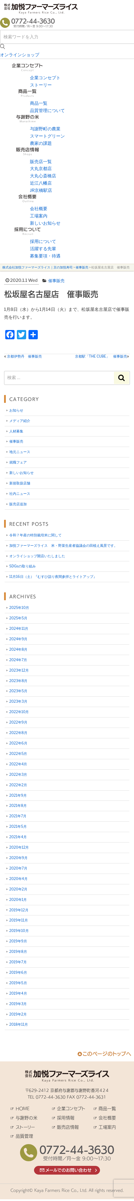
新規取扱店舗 (19, 483)
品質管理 (24, 1136)
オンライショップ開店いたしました (37, 556)
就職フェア (18, 462)
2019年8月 (18, 951)
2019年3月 (18, 1004)
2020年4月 (18, 879)
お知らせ (16, 410)
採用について (43, 241)
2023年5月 (18, 691)
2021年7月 (17, 816)
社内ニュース (19, 493)
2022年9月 (18, 722)
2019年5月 (18, 983)
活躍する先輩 (43, 248)
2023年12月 (19, 670)
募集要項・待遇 (45, 256)
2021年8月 (18, 805)
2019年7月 (18, 962)
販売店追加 (18, 504)
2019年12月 (18, 910)
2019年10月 (19, 930)
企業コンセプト (45, 77)
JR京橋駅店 (41, 190)
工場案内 (38, 216)
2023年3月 (18, 701)
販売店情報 (68, 1127)
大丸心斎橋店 (43, 175)
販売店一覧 (41, 161)
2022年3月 (18, 774)
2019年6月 (18, 972)
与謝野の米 (26, 1118)
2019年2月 (18, 1014)
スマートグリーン (47, 136)
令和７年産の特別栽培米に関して (35, 535)
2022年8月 (18, 733)
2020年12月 (19, 847)
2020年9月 (18, 858)
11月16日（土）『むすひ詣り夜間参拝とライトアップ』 (53, 576)
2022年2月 (18, 785)
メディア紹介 (19, 421)
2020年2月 (18, 889)
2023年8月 (18, 681)
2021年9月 (18, 795)
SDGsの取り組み (22, 566)
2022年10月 (19, 712)
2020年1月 (18, 899)
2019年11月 (18, 920)
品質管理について (47, 110)
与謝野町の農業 (45, 128)
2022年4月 (18, 764)
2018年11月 (18, 1024)
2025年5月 (18, 618)
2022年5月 (18, 753)
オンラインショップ (19, 54)
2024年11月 (18, 628)
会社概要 (38, 208)
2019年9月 (18, 941)
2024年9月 (18, 639)
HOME (22, 1108)
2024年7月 (18, 660)
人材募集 (16, 431)
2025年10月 (19, 607)
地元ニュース (19, 452)
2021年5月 (18, 826)
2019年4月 (18, 993)
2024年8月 (18, 649)
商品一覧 (38, 103)
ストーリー (41, 85)
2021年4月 (18, 837)
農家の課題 (41, 143)
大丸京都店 (41, 168)
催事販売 (56, 280)
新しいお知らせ (45, 223)
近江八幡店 (41, 183)
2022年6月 (18, 743)
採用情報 (65, 1118)
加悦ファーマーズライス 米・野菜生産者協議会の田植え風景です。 (63, 545)
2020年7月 (18, 868)
